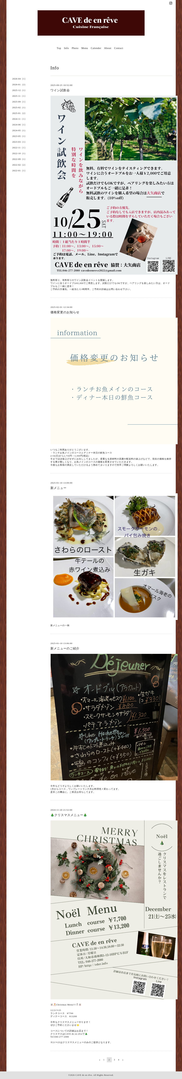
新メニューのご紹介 (64, 648)
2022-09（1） (19, 159)
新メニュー (58, 488)
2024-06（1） (19, 124)
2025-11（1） (19, 96)
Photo (75, 48)
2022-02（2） (19, 165)
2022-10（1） (19, 153)
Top (59, 48)
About (107, 48)
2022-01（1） (19, 170)
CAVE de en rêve (84, 1075)
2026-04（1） (19, 78)
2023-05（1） (19, 136)
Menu (84, 48)
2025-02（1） (19, 107)
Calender (96, 48)
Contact (118, 48)
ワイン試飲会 (60, 90)
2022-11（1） (19, 147)
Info (66, 48)
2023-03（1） (19, 142)
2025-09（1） (19, 101)
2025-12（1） (19, 90)
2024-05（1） (19, 130)
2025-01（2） (19, 113)
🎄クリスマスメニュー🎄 (68, 815)
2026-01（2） (19, 84)
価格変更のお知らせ (64, 312)
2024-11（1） (19, 119)
